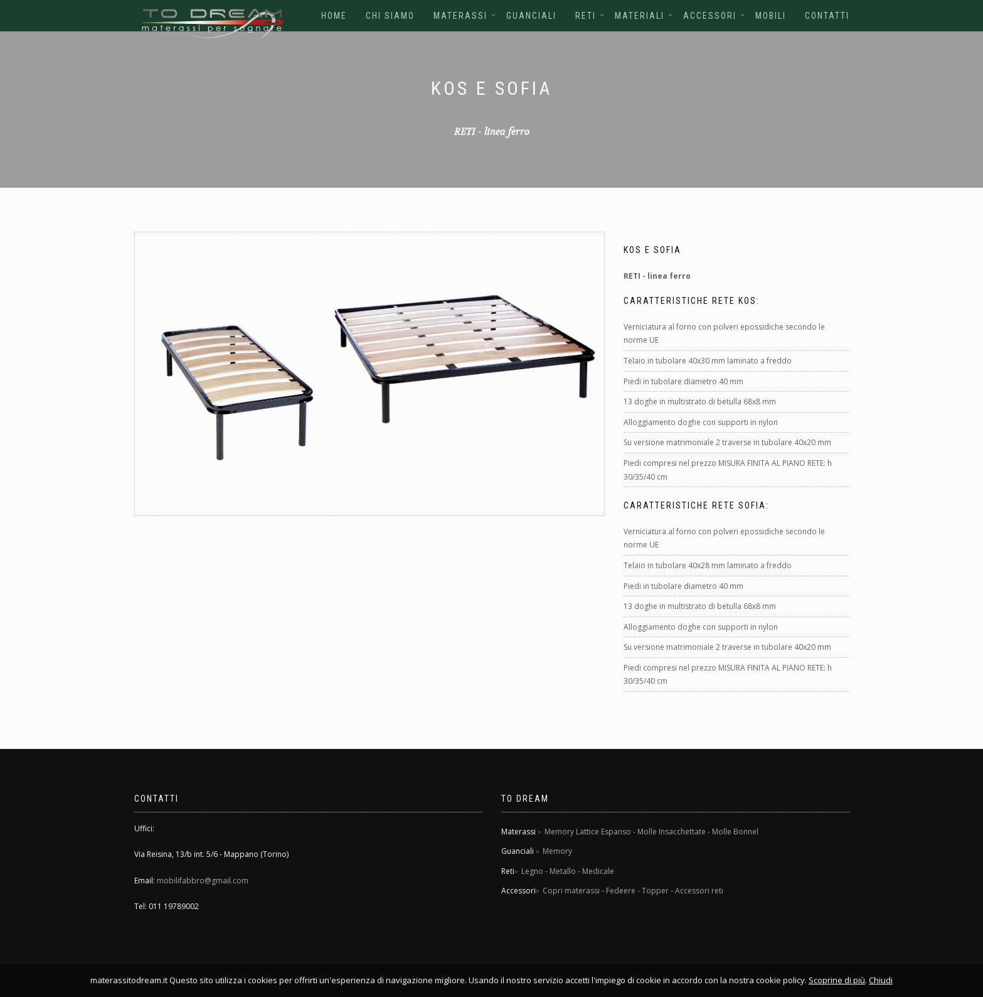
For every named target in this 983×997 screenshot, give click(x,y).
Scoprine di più (837, 980)
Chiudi (881, 980)
